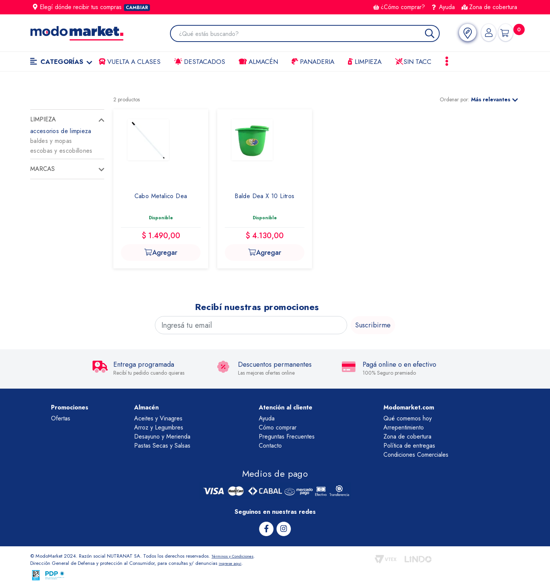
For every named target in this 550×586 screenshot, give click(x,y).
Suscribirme (373, 325)
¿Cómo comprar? (399, 7)
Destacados (199, 61)
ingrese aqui (232, 562)
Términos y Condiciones (237, 555)
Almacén (258, 61)
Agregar (160, 252)
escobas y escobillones (61, 150)
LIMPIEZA (365, 61)
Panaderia (313, 61)
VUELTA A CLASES (130, 61)
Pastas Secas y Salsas (162, 445)
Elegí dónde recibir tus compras (91, 7)
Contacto (270, 445)
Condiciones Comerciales (415, 454)
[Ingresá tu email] (251, 325)
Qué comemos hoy (407, 418)
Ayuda (443, 7)
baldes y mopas (51, 140)
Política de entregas (409, 445)
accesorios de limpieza (60, 131)
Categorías (61, 61)
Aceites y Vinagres (158, 418)
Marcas (42, 168)
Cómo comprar (278, 427)
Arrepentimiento (403, 427)
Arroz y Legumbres (158, 427)
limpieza (43, 119)
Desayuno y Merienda (162, 436)
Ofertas (60, 418)
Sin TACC (413, 61)
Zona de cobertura (489, 7)
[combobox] (306, 34)
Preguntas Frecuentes (287, 436)
